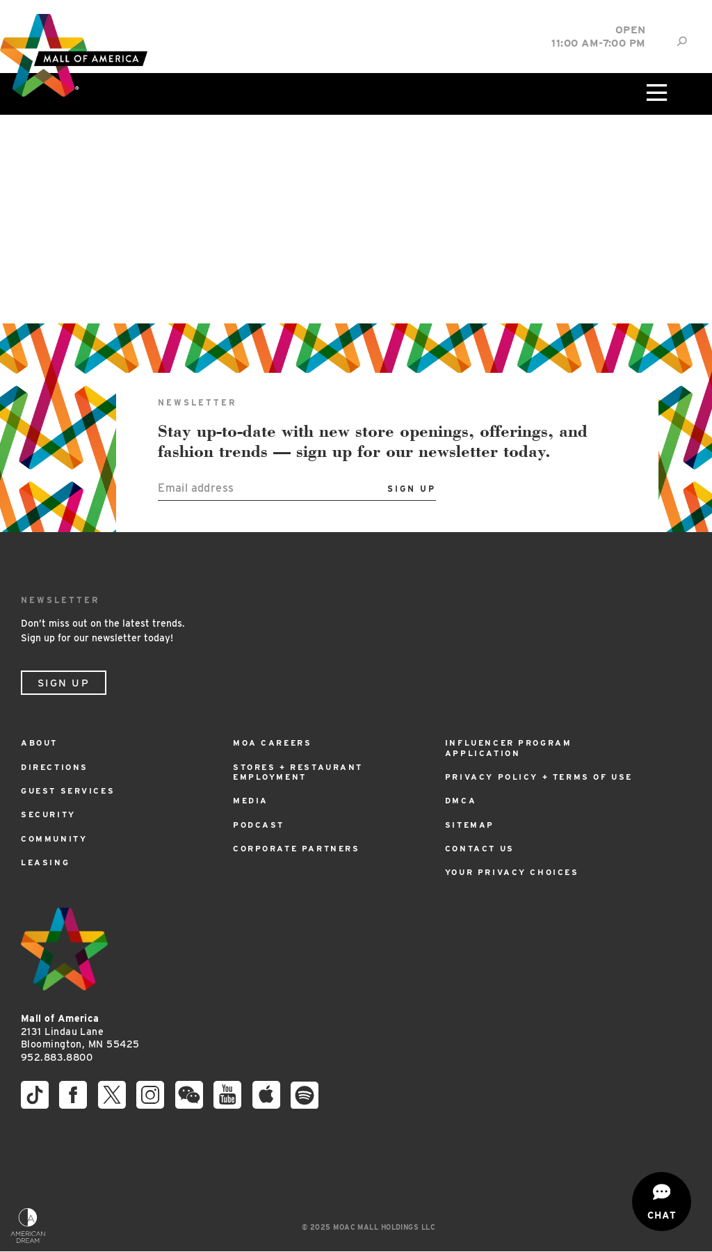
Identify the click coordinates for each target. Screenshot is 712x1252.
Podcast (259, 824)
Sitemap (470, 824)
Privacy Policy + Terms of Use (544, 776)
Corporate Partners (301, 848)
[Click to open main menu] (656, 94)
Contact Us (481, 848)
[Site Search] (681, 41)
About (41, 742)
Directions (56, 767)
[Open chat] (661, 1201)
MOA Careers (274, 742)
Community (55, 838)
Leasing (46, 862)
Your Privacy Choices (516, 872)
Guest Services (71, 790)
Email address (196, 488)
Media (251, 800)
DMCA (461, 800)
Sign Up (64, 683)
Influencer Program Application (512, 747)
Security (50, 814)
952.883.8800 (56, 1057)
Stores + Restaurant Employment (302, 772)
